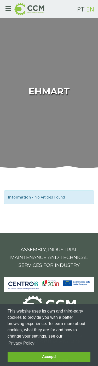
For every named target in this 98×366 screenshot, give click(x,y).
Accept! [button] (49, 357)
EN (90, 9)
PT (81, 9)
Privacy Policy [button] (21, 343)
